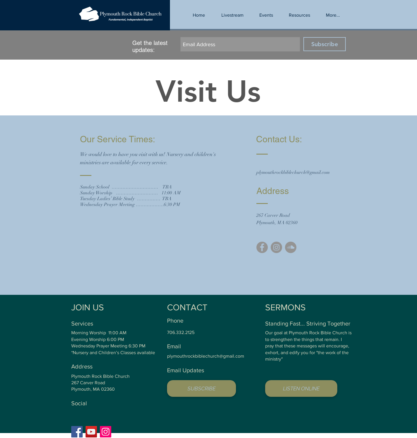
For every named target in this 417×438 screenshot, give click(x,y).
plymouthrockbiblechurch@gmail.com (293, 172)
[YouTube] (91, 431)
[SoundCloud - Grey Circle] (290, 247)
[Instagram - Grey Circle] (276, 247)
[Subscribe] (324, 44)
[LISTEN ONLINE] (301, 388)
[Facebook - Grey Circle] (262, 247)
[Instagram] (105, 431)
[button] (299, 15)
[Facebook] (77, 431)
